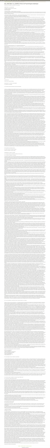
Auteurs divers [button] (4, 0)
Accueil (1, 0)
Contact (20, 0)
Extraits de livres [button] (9, 0)
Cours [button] (15, 0)
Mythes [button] (17, 0)
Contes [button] (13, 0)
